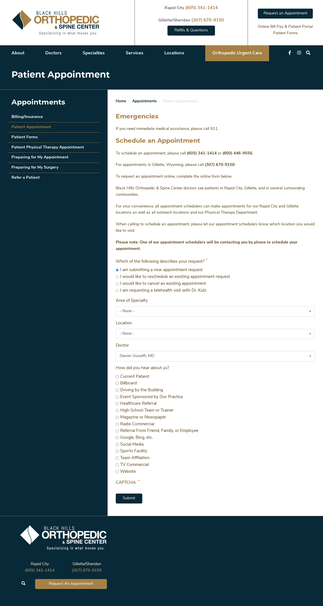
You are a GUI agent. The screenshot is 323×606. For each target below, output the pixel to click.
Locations (174, 53)
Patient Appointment (31, 127)
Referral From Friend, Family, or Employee (159, 431)
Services (134, 53)
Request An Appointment (71, 584)
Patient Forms (285, 33)
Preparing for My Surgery (34, 167)
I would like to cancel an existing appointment (163, 284)
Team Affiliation (135, 458)
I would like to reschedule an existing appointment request (175, 277)
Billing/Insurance (27, 117)
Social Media (132, 445)
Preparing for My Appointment (39, 157)
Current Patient (134, 377)
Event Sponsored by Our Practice (151, 397)
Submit (129, 498)
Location (124, 323)
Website (128, 472)
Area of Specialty (132, 301)
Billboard (128, 383)
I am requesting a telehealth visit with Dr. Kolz (163, 291)
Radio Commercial (137, 424)
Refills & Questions (191, 30)
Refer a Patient (25, 178)
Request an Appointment (285, 13)
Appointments (144, 101)
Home (121, 101)
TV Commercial (134, 465)
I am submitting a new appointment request (161, 270)
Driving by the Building (141, 390)
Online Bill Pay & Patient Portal (285, 27)
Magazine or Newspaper (143, 417)
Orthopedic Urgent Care (237, 53)
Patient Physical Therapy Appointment (47, 147)
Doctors (53, 53)
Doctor (122, 346)
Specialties (94, 53)
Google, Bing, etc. (136, 438)
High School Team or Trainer (147, 410)
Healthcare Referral (138, 404)
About (17, 53)
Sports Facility (133, 451)
